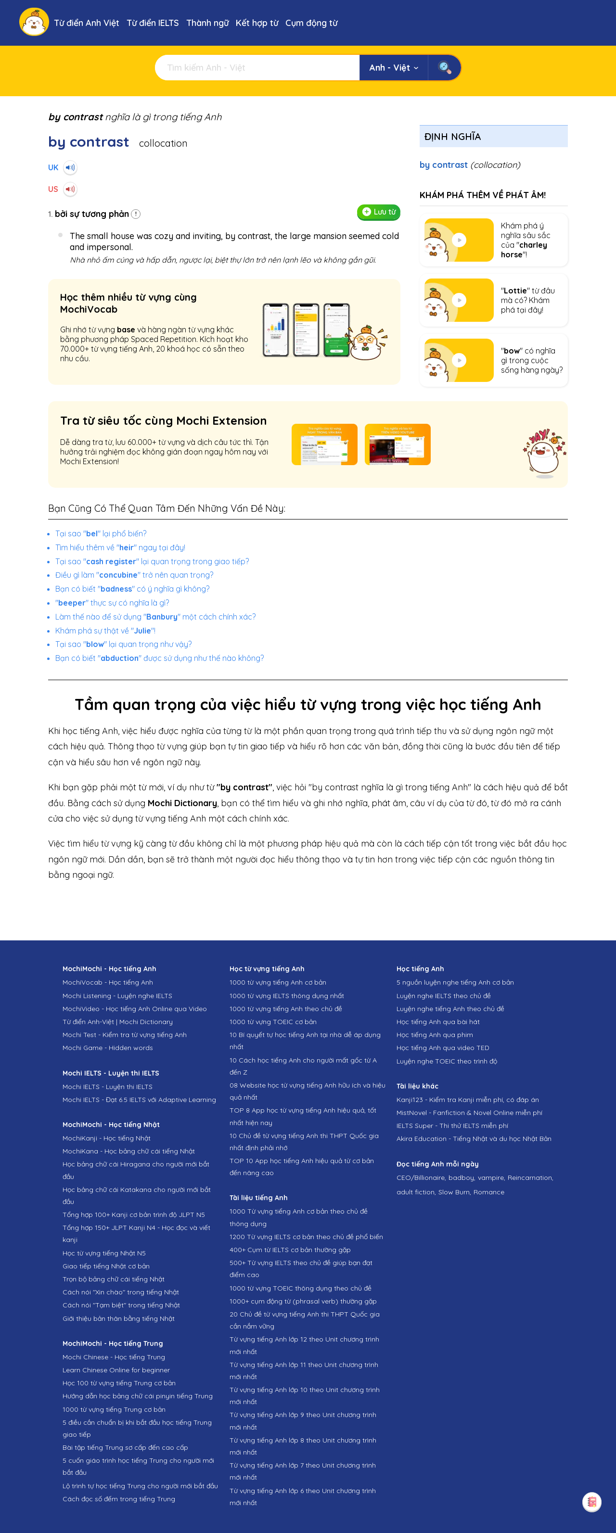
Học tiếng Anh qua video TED (443, 1047)
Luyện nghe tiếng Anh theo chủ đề (450, 1008)
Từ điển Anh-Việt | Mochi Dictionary (118, 1021)
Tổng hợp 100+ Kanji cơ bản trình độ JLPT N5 (134, 1214)
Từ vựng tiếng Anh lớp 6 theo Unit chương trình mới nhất (303, 1496)
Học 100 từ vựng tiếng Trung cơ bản (119, 1383)
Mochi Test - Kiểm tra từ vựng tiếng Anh (125, 1034)
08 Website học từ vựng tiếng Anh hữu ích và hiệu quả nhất (307, 1091)
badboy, (462, 1177)
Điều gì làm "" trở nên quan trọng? (134, 575)
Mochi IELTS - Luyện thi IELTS (108, 1086)
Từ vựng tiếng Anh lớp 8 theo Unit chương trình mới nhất (303, 1446)
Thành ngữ (207, 22)
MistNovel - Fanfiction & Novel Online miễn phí (469, 1112)
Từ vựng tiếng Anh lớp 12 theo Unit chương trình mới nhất (304, 1345)
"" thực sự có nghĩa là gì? (112, 603)
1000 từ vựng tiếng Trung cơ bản (114, 1409)
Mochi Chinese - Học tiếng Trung (114, 1357)
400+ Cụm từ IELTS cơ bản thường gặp (290, 1249)
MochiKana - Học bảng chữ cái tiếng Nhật (129, 1151)
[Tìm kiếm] (257, 67)
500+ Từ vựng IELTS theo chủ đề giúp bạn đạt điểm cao (301, 1268)
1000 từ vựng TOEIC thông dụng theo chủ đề (301, 1288)
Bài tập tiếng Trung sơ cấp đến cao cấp (125, 1447)
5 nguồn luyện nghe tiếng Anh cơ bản (455, 982)
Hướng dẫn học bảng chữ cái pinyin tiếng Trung (138, 1396)
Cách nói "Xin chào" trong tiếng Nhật (121, 1292)
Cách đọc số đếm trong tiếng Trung (119, 1499)
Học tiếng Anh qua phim (435, 1034)
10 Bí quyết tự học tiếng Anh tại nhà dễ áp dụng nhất (305, 1040)
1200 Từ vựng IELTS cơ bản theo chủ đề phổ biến (306, 1236)
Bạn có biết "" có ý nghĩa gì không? (132, 589)
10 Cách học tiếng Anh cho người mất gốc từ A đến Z (303, 1066)
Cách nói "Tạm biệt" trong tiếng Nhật (121, 1305)
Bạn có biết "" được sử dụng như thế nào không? (159, 658)
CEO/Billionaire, (421, 1177)
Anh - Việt (394, 67)
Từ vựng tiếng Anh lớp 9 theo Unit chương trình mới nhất (303, 1420)
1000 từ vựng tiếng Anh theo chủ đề (286, 1008)
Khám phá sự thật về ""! (105, 630)
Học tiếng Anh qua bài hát (438, 1021)
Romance (489, 1192)
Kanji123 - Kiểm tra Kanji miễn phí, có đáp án (468, 1099)
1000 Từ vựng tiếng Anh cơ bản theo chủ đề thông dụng (299, 1217)
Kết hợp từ (257, 22)
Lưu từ (379, 211)
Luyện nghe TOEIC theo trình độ (447, 1061)
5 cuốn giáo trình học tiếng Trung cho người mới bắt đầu (138, 1466)
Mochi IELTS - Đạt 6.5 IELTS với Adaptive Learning (139, 1099)
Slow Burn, (454, 1192)
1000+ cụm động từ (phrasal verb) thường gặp (303, 1301)
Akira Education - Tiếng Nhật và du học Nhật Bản (474, 1138)
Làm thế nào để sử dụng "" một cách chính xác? (155, 616)
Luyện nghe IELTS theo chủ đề (444, 995)
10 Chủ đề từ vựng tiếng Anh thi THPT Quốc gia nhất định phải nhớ (304, 1141)
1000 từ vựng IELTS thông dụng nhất (287, 995)
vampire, (491, 1177)
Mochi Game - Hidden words (108, 1047)
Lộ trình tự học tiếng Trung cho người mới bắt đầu (140, 1486)
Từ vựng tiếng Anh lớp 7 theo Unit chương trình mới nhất (303, 1471)
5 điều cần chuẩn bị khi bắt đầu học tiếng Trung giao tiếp (137, 1428)
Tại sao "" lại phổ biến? (100, 533)
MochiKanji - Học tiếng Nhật (107, 1138)
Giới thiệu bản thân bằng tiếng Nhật (119, 1318)
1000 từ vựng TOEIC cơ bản (273, 1021)
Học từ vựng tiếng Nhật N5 (104, 1253)
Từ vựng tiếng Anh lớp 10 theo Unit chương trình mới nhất (305, 1395)
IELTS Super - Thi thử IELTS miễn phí (452, 1125)
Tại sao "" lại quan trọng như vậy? (123, 644)
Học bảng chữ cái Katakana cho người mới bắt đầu (137, 1195)
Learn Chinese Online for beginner (116, 1370)
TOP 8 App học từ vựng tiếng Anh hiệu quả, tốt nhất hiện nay (303, 1116)
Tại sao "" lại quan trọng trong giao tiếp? (152, 561)
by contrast (470, 164)
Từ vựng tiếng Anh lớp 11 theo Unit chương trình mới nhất (304, 1370)
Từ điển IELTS (153, 22)
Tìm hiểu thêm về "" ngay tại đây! (120, 547)
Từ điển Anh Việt (86, 22)
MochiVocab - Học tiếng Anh (108, 982)
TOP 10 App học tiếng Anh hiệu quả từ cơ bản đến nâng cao (302, 1166)
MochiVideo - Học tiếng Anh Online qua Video (135, 1008)
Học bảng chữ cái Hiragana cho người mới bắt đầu (136, 1170)
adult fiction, (416, 1192)
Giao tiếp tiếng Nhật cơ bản (106, 1266)
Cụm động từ (311, 22)
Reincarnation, (530, 1177)
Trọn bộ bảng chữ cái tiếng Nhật (114, 1279)
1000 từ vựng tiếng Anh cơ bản (278, 982)
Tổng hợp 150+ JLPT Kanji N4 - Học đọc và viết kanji (136, 1233)
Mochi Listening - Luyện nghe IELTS (117, 995)
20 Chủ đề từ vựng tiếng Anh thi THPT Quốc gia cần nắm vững (305, 1320)
